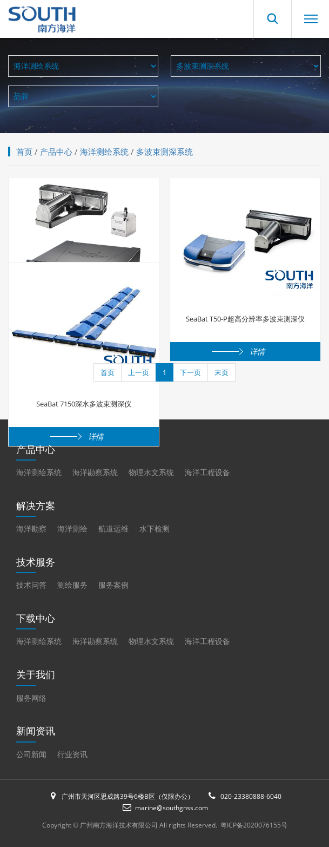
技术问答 (31, 585)
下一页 (190, 372)
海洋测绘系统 (104, 151)
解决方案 (35, 505)
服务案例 (113, 585)
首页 (24, 151)
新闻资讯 (35, 730)
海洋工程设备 (207, 472)
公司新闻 (31, 754)
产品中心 (56, 151)
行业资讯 (72, 754)
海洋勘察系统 (95, 472)
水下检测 (154, 528)
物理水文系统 (151, 472)
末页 (221, 372)
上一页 (138, 372)
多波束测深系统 (164, 151)
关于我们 (35, 674)
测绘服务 (72, 585)
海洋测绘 (72, 528)
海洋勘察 (31, 528)
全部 (83, 96)
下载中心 (35, 618)
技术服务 (35, 561)
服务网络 (31, 698)
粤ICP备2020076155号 (253, 825)
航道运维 (113, 528)
